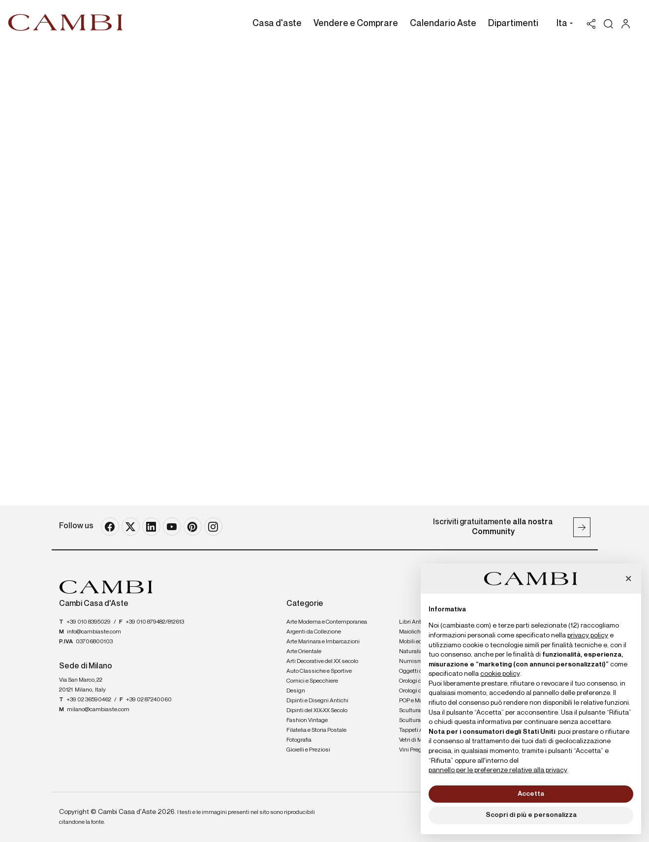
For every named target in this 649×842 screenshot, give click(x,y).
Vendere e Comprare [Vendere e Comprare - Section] (355, 23)
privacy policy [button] (587, 635)
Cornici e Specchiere (312, 681)
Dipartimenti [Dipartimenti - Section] (513, 23)
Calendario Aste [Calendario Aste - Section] (443, 23)
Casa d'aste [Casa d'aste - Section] (277, 23)
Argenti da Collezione (313, 632)
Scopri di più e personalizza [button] (531, 815)
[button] (562, 24)
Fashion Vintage (307, 720)
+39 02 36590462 (88, 700)
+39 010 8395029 (88, 622)
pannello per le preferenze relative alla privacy (498, 770)
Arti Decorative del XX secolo (322, 661)
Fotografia (298, 740)
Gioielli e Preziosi (308, 750)
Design (295, 691)
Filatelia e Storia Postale (316, 730)
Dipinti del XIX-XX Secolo (316, 711)
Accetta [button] (531, 793)
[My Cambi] (628, 24)
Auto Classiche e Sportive (319, 671)
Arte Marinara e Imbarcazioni (323, 642)
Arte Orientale (303, 652)
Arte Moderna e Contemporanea (326, 622)
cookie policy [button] (500, 673)
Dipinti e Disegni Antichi (317, 701)
